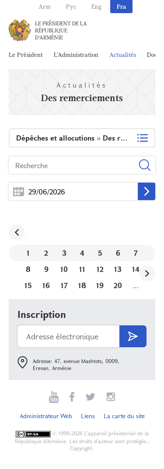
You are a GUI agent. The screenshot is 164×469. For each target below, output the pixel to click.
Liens (88, 416)
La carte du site (124, 416)
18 (82, 285)
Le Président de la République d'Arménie (61, 30)
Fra (121, 6)
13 (118, 269)
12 (100, 269)
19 (100, 285)
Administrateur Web (46, 416)
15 (28, 285)
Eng (96, 6)
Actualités (122, 54)
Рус (71, 6)
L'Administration (76, 54)
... (18, 191)
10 (64, 269)
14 (136, 269)
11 (82, 269)
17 (64, 285)
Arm (44, 6)
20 (118, 285)
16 (46, 285)
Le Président (26, 54)
